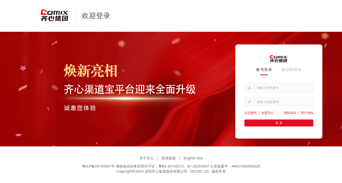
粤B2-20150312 (171, 166)
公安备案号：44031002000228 (235, 166)
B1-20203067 (198, 166)
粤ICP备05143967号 (98, 166)
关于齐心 (146, 158)
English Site (193, 158)
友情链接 (168, 158)
